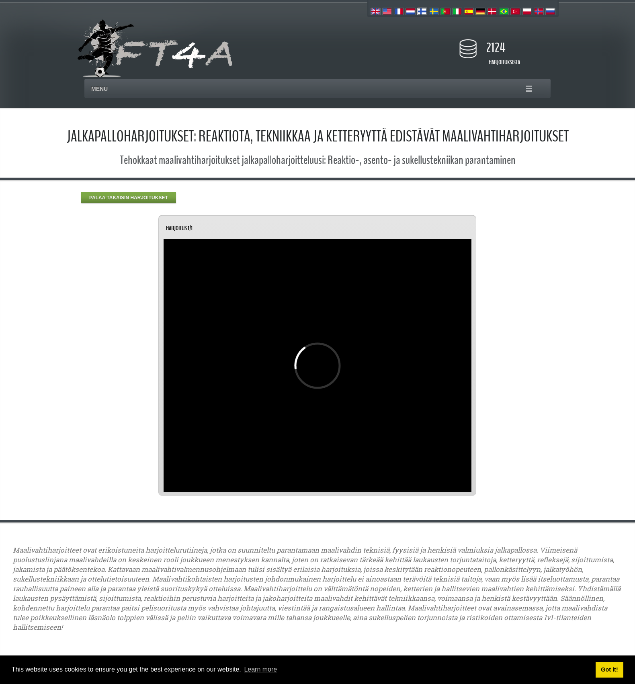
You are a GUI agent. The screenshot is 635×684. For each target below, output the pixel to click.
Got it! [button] (609, 669)
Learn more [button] (260, 669)
